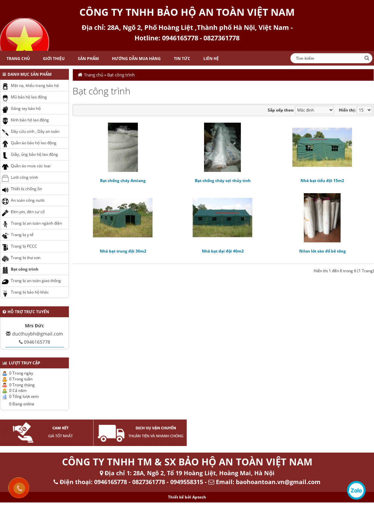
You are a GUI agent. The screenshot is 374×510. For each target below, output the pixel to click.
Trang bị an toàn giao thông (36, 280)
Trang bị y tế (22, 234)
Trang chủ (18, 58)
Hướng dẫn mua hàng (136, 58)
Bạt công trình (121, 75)
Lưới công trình (24, 177)
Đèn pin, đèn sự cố (28, 211)
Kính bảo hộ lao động (30, 120)
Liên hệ (211, 58)
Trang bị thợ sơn (25, 257)
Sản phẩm (88, 58)
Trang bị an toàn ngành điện (36, 223)
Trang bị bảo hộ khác (30, 292)
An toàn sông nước (28, 200)
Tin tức (182, 58)
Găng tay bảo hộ (26, 108)
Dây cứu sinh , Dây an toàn (35, 131)
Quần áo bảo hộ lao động (33, 143)
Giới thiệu (54, 58)
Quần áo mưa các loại (31, 166)
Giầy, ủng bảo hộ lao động (34, 154)
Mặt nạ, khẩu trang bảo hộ (35, 85)
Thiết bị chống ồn (26, 189)
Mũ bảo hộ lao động (29, 97)
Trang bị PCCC (24, 246)
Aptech (199, 497)
